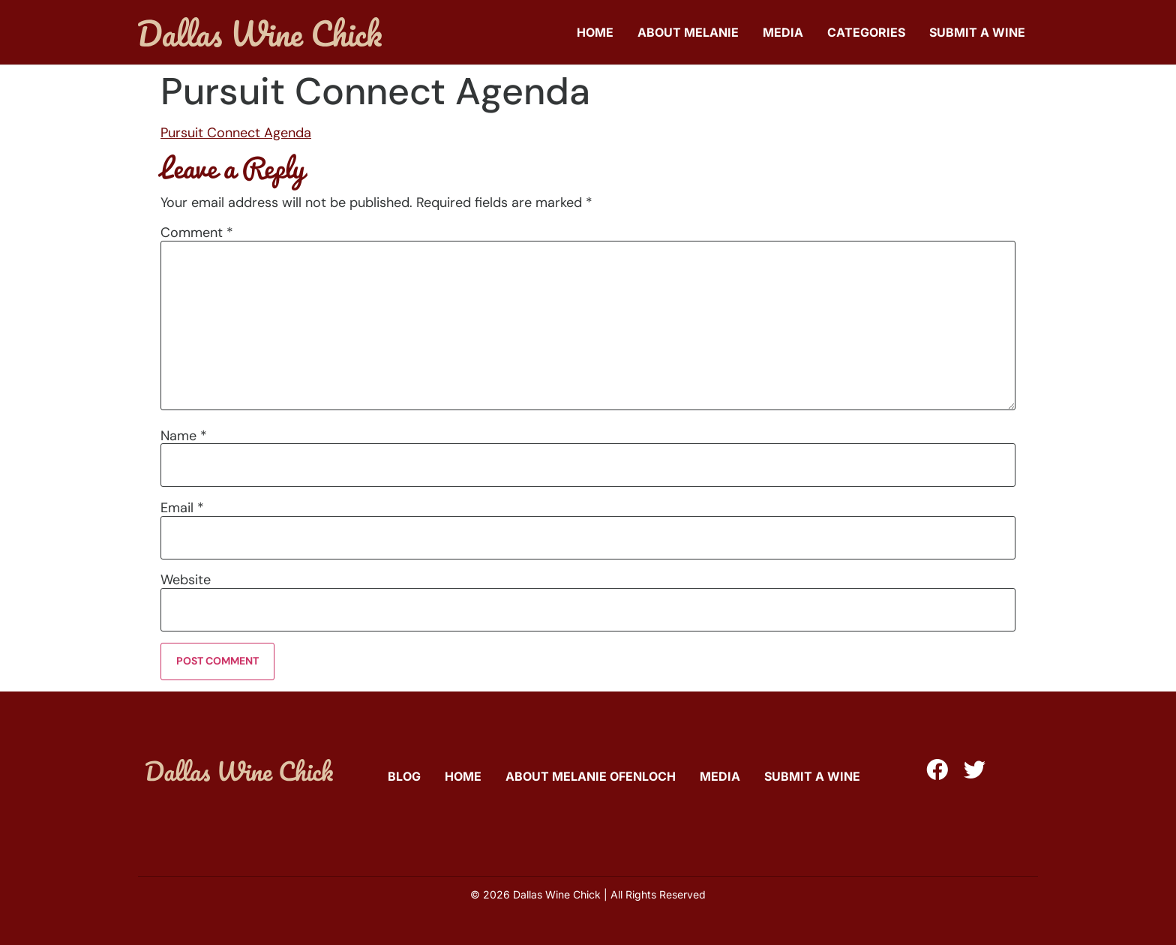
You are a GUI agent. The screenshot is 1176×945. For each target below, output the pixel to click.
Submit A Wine (977, 32)
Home (595, 32)
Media (783, 32)
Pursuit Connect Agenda (235, 133)
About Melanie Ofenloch (591, 776)
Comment (196, 232)
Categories (866, 32)
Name (183, 435)
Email (182, 507)
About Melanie (688, 32)
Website (185, 579)
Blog (404, 776)
